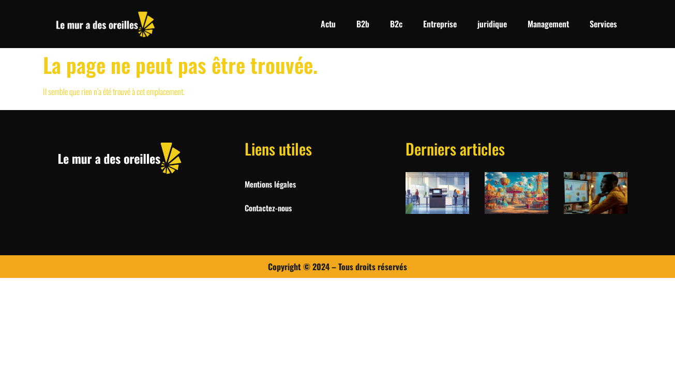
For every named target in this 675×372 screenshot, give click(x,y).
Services (603, 24)
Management (548, 24)
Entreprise (440, 24)
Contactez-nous (268, 207)
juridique (492, 24)
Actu (328, 24)
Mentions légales (270, 184)
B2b (362, 24)
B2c (396, 24)
